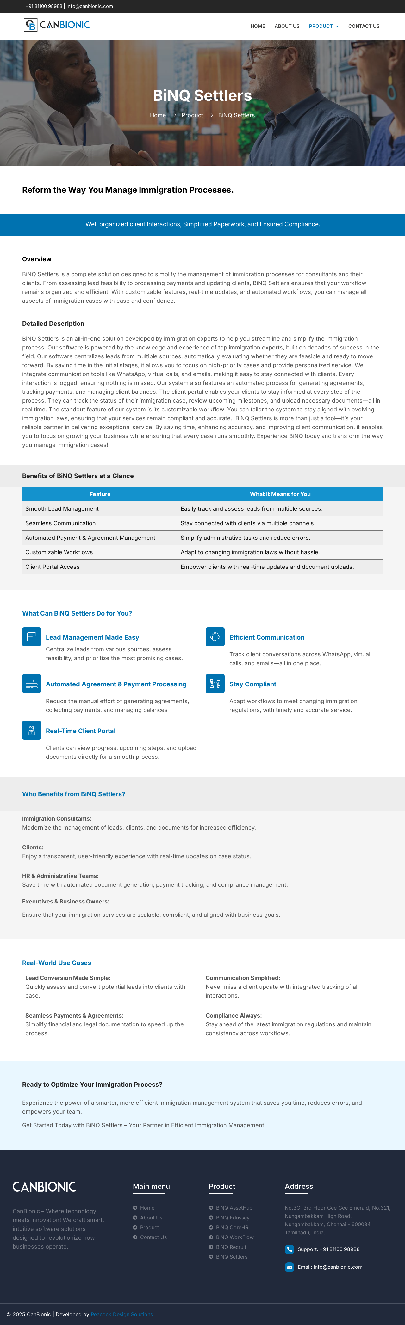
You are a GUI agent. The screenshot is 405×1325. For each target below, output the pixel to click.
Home (258, 26)
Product (324, 26)
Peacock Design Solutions (122, 1314)
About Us (287, 26)
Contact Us (364, 26)
